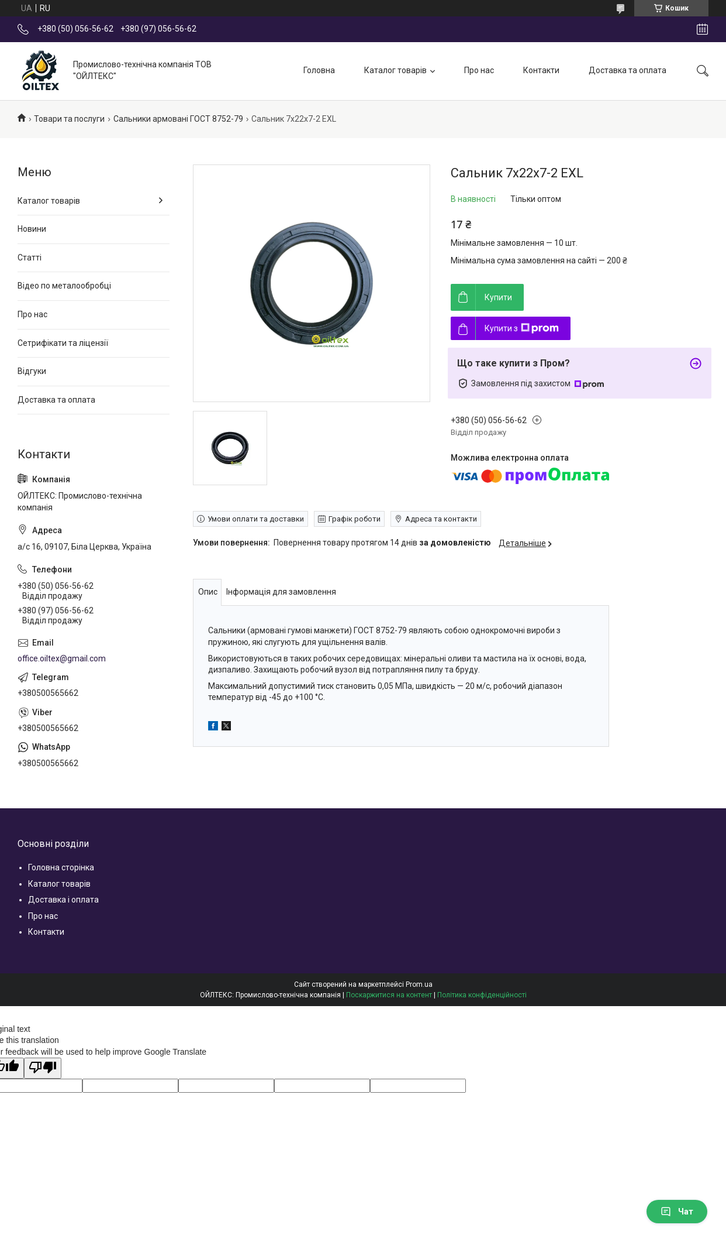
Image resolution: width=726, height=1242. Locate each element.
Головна (319, 70)
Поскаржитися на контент (389, 995)
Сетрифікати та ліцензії (63, 343)
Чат (677, 1211)
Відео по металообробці (64, 285)
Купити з (522, 328)
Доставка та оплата (627, 70)
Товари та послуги (69, 118)
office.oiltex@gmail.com (62, 658)
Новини (32, 229)
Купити (498, 297)
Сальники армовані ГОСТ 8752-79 (178, 118)
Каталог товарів (395, 70)
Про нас (479, 70)
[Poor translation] (42, 1068)
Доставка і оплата (63, 899)
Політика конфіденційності (482, 995)
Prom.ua (419, 984)
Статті (30, 257)
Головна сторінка (61, 867)
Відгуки (32, 371)
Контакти (541, 70)
